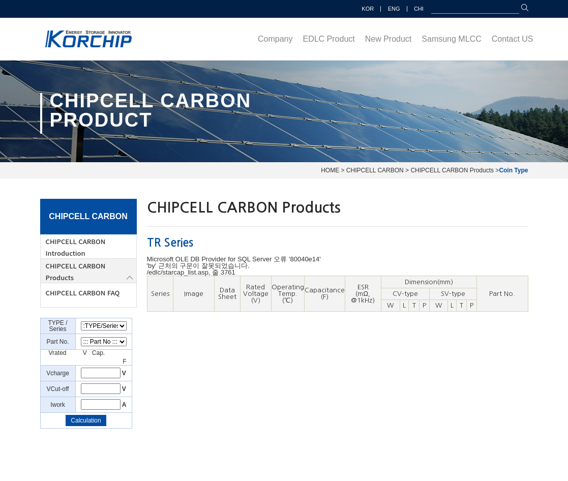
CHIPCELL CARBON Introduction (76, 247)
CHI (419, 9)
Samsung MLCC (451, 39)
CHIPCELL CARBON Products (76, 271)
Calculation (86, 420)
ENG (394, 9)
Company (275, 39)
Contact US (512, 39)
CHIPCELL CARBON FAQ (83, 292)
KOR (368, 9)
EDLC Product (328, 39)
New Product (388, 39)
